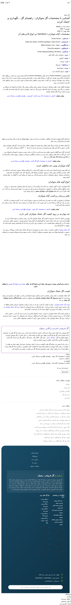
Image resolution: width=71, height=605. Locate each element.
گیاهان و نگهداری (64, 391)
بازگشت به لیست (64, 358)
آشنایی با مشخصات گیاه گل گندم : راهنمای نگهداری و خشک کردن (31, 161)
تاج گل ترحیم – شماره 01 (44, 500)
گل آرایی (67, 398)
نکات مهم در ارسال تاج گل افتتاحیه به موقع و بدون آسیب (52, 427)
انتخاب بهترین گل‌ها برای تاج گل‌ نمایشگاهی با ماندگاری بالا (52, 434)
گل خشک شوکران (64, 230)
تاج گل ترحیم (51, 337)
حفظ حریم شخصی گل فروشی (57, 511)
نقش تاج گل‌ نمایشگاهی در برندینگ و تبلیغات (56, 441)
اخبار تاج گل (66, 394)
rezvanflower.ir (49, 581)
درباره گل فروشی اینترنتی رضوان (58, 502)
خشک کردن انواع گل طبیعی (17, 284)
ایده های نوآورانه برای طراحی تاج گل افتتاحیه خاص (54, 420)
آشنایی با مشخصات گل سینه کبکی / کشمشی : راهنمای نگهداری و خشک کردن (31, 96)
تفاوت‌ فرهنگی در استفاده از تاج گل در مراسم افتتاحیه (53, 413)
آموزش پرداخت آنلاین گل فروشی (58, 507)
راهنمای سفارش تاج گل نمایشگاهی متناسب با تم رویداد (53, 430)
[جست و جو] (35, 368)
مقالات (67, 384)
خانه (68, 9)
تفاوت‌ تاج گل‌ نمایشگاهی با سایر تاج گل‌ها (57, 437)
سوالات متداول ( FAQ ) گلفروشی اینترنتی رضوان (57, 522)
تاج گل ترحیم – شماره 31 (44, 510)
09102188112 (45, 0)
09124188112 (53, 0)
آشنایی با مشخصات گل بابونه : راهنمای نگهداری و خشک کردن (31, 209)
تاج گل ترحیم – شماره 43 (44, 505)
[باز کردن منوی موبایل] (69, 2)
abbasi (58, 26)
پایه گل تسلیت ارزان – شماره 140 (44, 521)
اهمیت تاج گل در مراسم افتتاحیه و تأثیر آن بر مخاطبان (53, 416)
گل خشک (62, 9)
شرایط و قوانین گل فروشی (58, 516)
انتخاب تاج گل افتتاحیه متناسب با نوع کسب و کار (55, 423)
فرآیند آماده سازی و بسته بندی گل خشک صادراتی (54, 410)
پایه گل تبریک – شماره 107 (44, 515)
